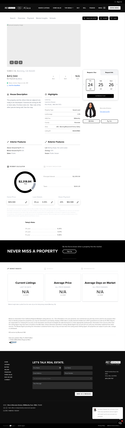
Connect (7, 379)
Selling (6, 369)
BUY (78, 8)
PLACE (40, 405)
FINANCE (92, 8)
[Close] (121, 409)
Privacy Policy (101, 425)
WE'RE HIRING (114, 8)
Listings (7, 364)
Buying (6, 367)
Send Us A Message (84, 394)
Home (6, 362)
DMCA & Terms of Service (113, 425)
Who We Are (8, 377)
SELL (84, 8)
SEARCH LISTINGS (43, 8)
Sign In (118, 2)
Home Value (57, 8)
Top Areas (69, 8)
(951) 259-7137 (109, 378)
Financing (7, 372)
